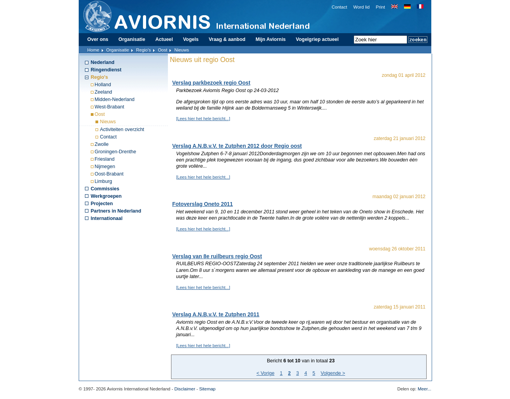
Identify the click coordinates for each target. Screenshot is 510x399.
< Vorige (265, 373)
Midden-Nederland (115, 99)
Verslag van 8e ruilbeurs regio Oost (217, 256)
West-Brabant (109, 107)
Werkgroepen (106, 196)
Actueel (164, 39)
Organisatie (131, 39)
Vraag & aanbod (227, 39)
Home (93, 50)
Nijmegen (105, 166)
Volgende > (333, 373)
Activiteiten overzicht (122, 129)
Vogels (191, 39)
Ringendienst (106, 70)
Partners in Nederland (116, 211)
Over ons (97, 39)
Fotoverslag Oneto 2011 (202, 204)
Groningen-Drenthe (115, 151)
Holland (103, 84)
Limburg (103, 181)
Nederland (103, 62)
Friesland (105, 159)
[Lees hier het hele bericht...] (203, 118)
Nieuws (108, 121)
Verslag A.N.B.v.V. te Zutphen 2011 (215, 314)
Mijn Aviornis (271, 39)
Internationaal (107, 218)
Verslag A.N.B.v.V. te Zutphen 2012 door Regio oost (237, 146)
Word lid (361, 7)
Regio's (143, 50)
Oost (162, 50)
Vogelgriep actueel (317, 39)
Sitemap (207, 389)
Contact (339, 7)
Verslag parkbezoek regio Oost (211, 83)
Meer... (424, 389)
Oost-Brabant (109, 174)
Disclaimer (184, 389)
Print (380, 7)
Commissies (105, 189)
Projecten (102, 203)
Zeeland (103, 92)
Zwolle (102, 144)
